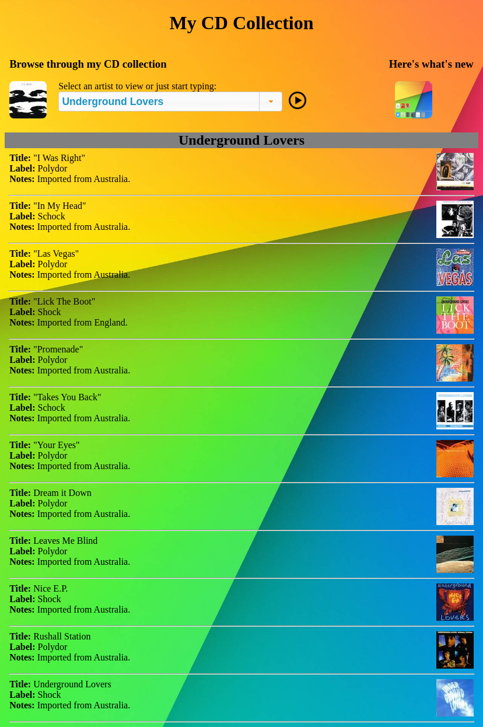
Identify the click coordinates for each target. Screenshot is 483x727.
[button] (271, 101)
